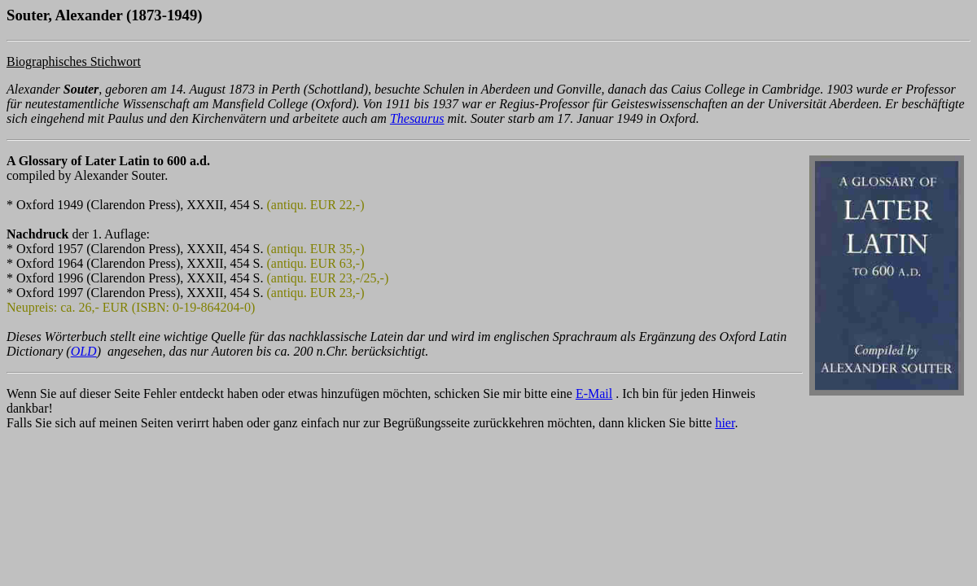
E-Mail (594, 393)
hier (724, 423)
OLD (84, 351)
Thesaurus (417, 118)
